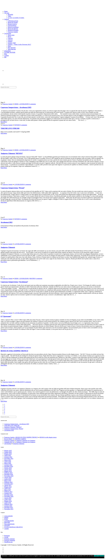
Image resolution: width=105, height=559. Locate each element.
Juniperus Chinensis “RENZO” (12, 153)
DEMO (16, 104)
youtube (6, 528)
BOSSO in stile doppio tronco (48, 437)
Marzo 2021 (7, 460)
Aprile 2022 (7, 455)
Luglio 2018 (7, 479)
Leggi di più (101, 555)
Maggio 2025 (8, 450)
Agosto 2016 (7, 498)
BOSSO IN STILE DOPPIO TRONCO (14, 351)
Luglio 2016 (7, 499)
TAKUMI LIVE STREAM (10, 128)
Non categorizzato (9, 524)
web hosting (7, 443)
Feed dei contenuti (9, 539)
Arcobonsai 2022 (6, 222)
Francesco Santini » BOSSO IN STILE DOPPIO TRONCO (21, 437)
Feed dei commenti (9, 540)
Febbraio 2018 (8, 482)
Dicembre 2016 (8, 495)
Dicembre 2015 (8, 507)
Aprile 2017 (7, 488)
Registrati (7, 535)
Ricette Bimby (8, 439)
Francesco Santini (7, 104)
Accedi (6, 537)
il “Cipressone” (6, 316)
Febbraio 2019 (8, 472)
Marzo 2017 (7, 490)
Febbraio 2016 (8, 504)
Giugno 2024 (8, 452)
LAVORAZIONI (24, 104)
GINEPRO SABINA (20, 439)
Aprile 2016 (7, 502)
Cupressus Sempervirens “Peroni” (13, 188)
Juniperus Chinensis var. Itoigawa (25, 440)
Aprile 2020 (7, 461)
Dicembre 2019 (8, 466)
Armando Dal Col (9, 442)
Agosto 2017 (7, 485)
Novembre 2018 (8, 476)
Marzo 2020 (7, 463)
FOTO (6, 519)
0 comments (32, 104)
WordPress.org (8, 542)
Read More (4, 122)
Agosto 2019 (7, 469)
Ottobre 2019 (8, 468)
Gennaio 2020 (8, 465)
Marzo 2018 (7, 480)
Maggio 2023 (8, 454)
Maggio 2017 (8, 487)
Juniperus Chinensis (8, 247)
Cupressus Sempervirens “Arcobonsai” (14, 282)
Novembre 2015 (8, 509)
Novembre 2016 (8, 496)
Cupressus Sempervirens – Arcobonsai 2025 (16, 107)
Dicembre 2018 (8, 474)
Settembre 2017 (8, 484)
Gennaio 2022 (8, 457)
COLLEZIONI (8, 516)
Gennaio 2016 (8, 506)
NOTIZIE (17, 125)
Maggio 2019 (8, 471)
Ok (95, 555)
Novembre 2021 (8, 458)
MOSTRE (32, 278)
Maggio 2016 (8, 501)
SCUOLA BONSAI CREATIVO (13, 527)
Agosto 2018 (7, 477)
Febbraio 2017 (8, 491)
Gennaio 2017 (8, 493)
